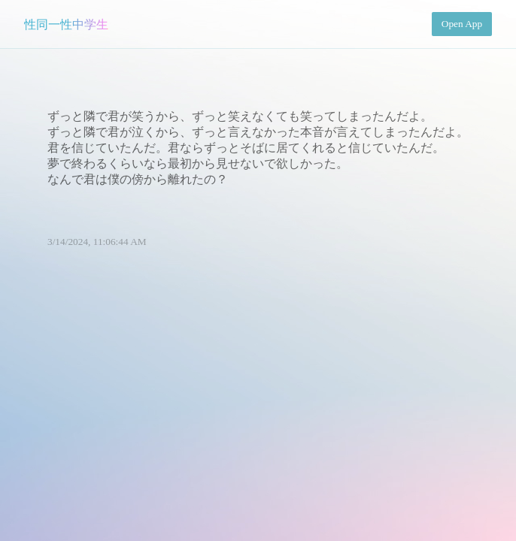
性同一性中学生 (66, 24)
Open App (462, 23)
